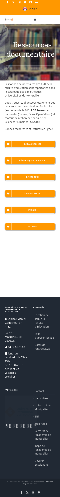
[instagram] (19, 2)
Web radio (41, 423)
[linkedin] (36, 2)
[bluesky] (25, 2)
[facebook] (7, 2)
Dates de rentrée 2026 (42, 346)
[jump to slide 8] (31, 425)
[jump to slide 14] (21, 427)
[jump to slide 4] (17, 425)
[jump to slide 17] (31, 427)
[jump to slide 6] (24, 425)
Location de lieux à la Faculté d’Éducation (42, 320)
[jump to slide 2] (10, 425)
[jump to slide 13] (17, 427)
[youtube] (30, 2)
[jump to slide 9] (35, 425)
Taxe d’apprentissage (44, 335)
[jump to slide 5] (21, 425)
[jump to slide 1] (7, 425)
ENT (37, 416)
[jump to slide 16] (28, 427)
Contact (39, 391)
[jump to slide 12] (14, 427)
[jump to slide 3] (14, 425)
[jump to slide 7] (28, 425)
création (33, 484)
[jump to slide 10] (7, 427)
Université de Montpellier (43, 407)
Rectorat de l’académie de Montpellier (43, 434)
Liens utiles (41, 398)
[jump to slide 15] (24, 427)
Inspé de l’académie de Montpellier (43, 449)
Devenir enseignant (41, 462)
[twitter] (13, 2)
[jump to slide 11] (10, 427)
